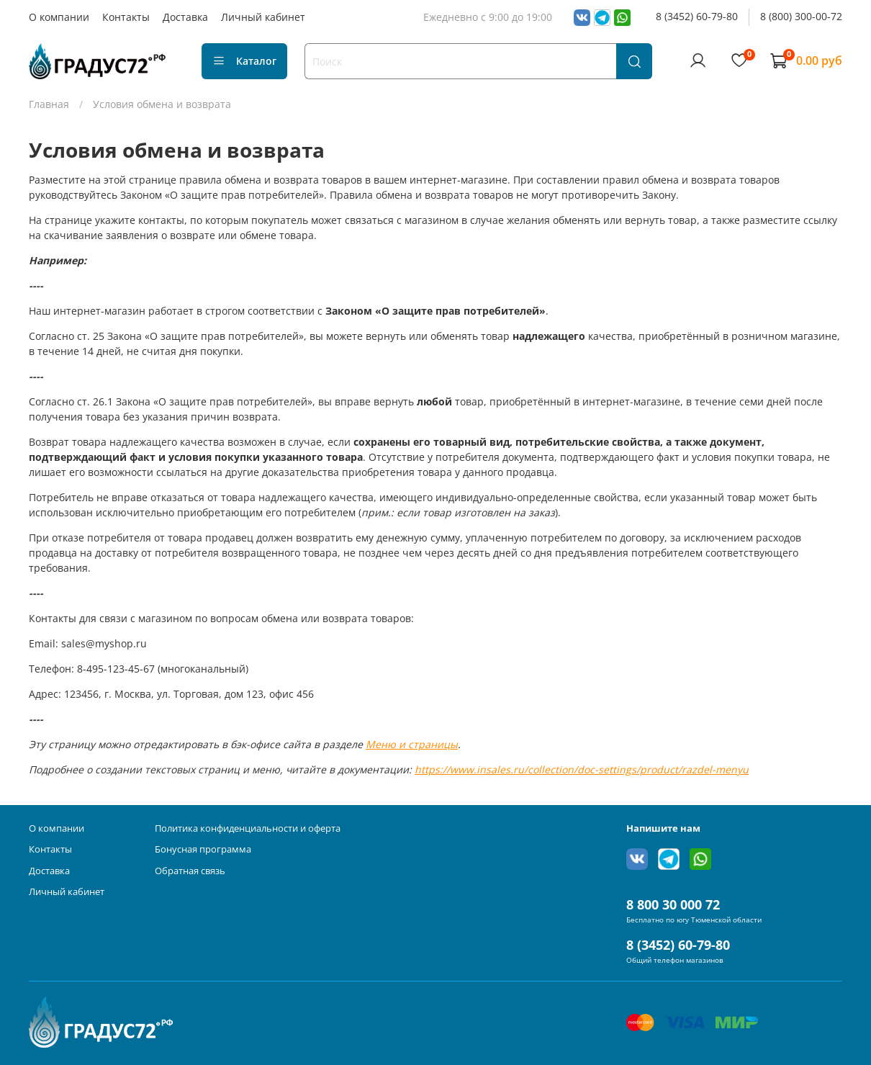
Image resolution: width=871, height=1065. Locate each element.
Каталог (244, 61)
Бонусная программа (203, 849)
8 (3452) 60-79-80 (697, 16)
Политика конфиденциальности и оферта (247, 828)
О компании (59, 17)
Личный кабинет (263, 17)
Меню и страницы (412, 744)
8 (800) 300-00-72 (801, 16)
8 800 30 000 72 (673, 904)
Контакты (126, 17)
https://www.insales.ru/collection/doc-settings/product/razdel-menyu (582, 769)
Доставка (185, 17)
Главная (49, 104)
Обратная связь (190, 871)
